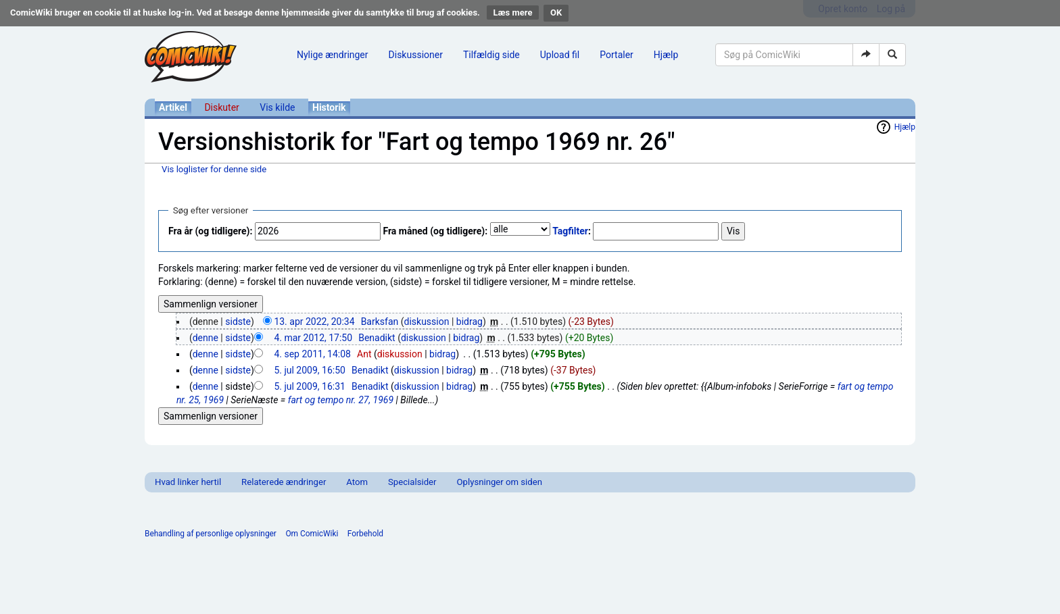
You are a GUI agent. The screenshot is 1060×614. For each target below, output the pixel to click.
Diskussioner (416, 54)
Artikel (173, 107)
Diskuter (221, 107)
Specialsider (412, 482)
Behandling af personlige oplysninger (210, 533)
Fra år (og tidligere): (210, 231)
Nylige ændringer (332, 54)
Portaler (616, 54)
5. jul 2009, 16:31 (309, 386)
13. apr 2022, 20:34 (314, 321)
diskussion (427, 321)
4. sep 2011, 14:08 (312, 354)
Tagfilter (570, 231)
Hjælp (666, 54)
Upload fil (559, 54)
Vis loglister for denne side (214, 169)
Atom (357, 482)
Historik (329, 107)
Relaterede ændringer (283, 482)
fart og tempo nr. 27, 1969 (340, 399)
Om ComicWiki (311, 533)
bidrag (469, 321)
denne (205, 337)
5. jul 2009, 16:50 (309, 370)
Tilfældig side (491, 54)
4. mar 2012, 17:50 (313, 337)
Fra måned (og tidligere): (435, 231)
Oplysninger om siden (499, 482)
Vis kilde (277, 107)
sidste (238, 321)
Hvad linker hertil (188, 482)
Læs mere (513, 12)
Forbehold (365, 533)
